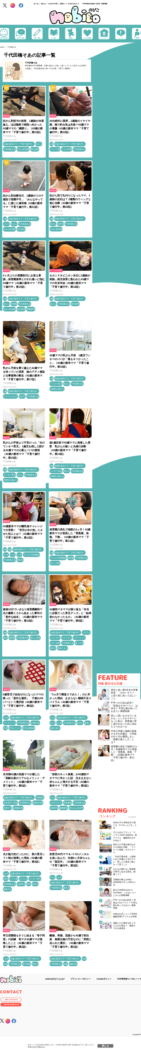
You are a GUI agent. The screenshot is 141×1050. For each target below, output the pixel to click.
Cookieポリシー (104, 979)
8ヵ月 (59, 723)
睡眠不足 (7, 889)
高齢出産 (73, 964)
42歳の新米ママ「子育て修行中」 (18, 144)
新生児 (53, 648)
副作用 (60, 224)
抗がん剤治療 (23, 149)
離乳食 (20, 560)
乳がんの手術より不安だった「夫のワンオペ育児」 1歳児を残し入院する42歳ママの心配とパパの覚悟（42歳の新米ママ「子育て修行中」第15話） (24, 450)
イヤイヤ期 (55, 149)
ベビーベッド (79, 638)
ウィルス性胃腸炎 (31, 555)
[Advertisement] (118, 785)
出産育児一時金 (10, 803)
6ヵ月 (52, 723)
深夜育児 (54, 808)
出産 (5, 964)
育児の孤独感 (29, 728)
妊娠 (66, 964)
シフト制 (14, 879)
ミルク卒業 (66, 149)
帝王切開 (27, 964)
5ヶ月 (6, 555)
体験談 (6, 116)
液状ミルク (62, 648)
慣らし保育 (55, 563)
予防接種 (68, 803)
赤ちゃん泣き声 (76, 808)
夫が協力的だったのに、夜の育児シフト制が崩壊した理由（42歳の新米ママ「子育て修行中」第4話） (24, 858)
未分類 (6, 190)
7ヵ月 (12, 555)
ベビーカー (66, 638)
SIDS (5, 879)
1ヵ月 (59, 877)
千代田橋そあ (31, 63)
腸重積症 (63, 808)
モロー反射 (55, 643)
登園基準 (31, 309)
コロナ (6, 224)
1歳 (51, 144)
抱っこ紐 (79, 643)
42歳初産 (40, 797)
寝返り (87, 723)
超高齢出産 (18, 808)
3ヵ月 (6, 717)
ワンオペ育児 (56, 384)
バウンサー (55, 638)
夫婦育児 (21, 884)
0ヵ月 (6, 873)
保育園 (14, 304)
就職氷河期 (38, 803)
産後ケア (7, 808)
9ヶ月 (19, 555)
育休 (5, 728)
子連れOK (35, 723)
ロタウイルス (56, 803)
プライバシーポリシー (36, 1047)
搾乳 (29, 884)
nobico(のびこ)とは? (55, 979)
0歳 (5, 549)
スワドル (86, 632)
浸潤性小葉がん (57, 389)
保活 (5, 638)
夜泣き (80, 723)
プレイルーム (9, 723)
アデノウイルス (10, 396)
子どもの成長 (56, 270)
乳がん (39, 144)
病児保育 (35, 149)
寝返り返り (55, 728)
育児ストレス (15, 728)
